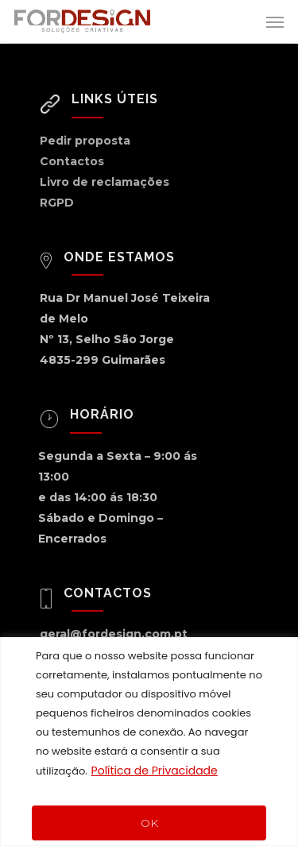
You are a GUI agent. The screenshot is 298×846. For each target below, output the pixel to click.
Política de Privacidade (154, 770)
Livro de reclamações (104, 182)
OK (149, 823)
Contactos (72, 161)
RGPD (57, 202)
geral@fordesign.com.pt (114, 634)
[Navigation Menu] (275, 21)
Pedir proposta (85, 140)
